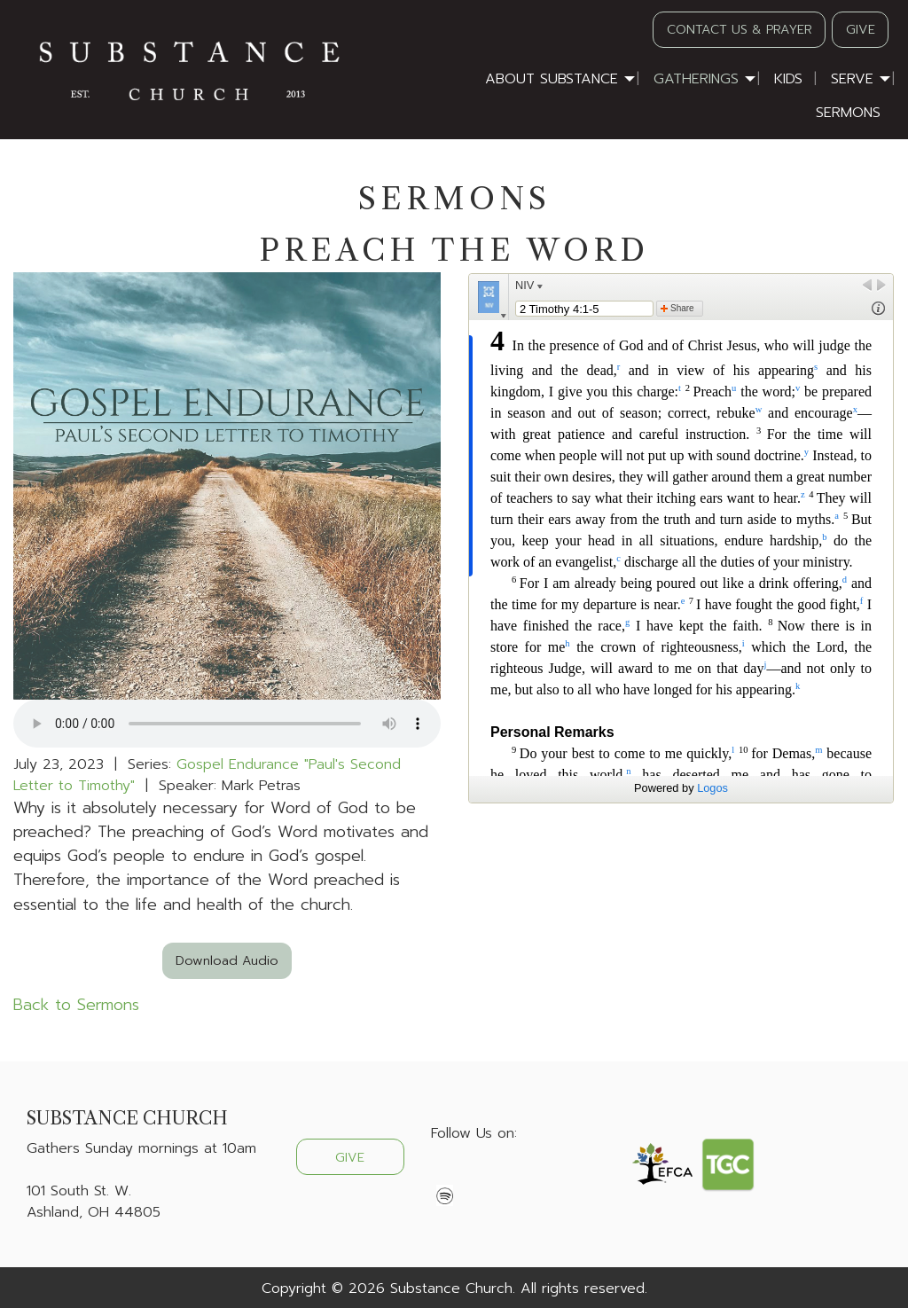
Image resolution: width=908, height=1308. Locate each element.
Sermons (848, 112)
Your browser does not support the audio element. (227, 724)
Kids (788, 79)
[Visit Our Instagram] (502, 1175)
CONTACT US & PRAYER (739, 29)
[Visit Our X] (473, 1175)
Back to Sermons (76, 1004)
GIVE (860, 29)
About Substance (551, 79)
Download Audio (227, 960)
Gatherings (696, 79)
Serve (852, 79)
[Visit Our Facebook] (445, 1175)
